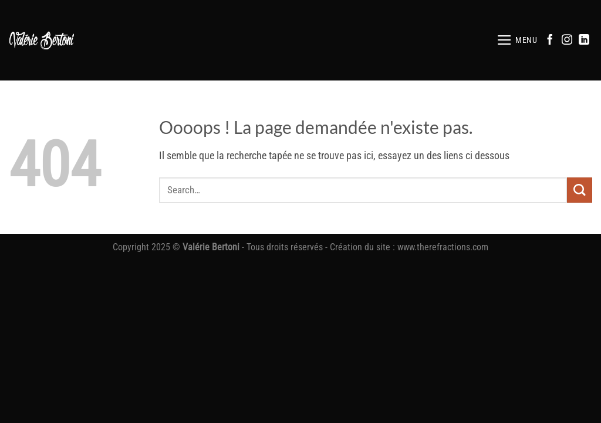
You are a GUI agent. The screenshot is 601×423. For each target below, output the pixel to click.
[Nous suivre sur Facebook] (550, 40)
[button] (517, 40)
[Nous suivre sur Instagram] (567, 40)
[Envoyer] (579, 190)
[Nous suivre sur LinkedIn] (584, 40)
